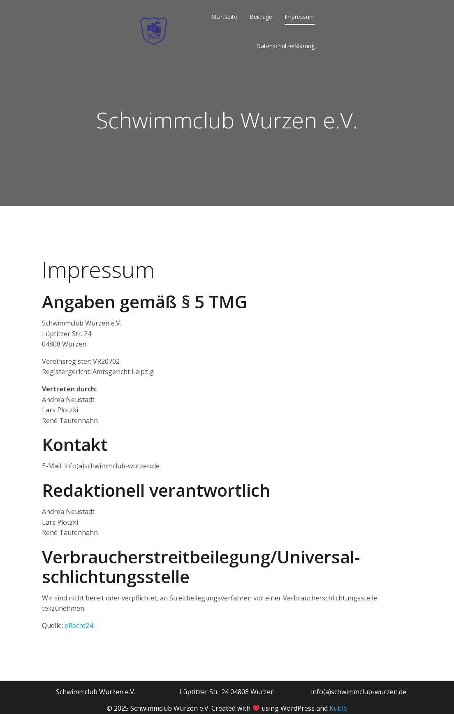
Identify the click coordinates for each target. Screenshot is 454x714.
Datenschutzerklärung (285, 46)
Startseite (224, 17)
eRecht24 (79, 625)
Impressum (300, 17)
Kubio (338, 708)
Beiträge (261, 17)
